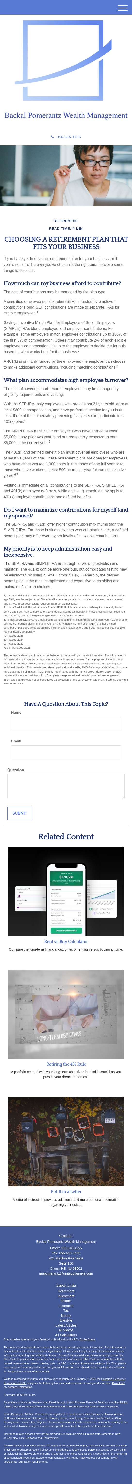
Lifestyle (66, 1320)
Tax (66, 1311)
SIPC (8, 1406)
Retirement (66, 1291)
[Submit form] (19, 813)
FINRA (123, 1402)
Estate (66, 1301)
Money (66, 1316)
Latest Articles (66, 1325)
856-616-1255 (66, 137)
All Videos (65, 1330)
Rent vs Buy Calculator (66, 941)
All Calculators (66, 1335)
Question (15, 770)
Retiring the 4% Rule (66, 1064)
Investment (66, 1296)
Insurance (66, 1306)
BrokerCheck (87, 1339)
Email (16, 741)
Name (16, 712)
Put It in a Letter (66, 1192)
